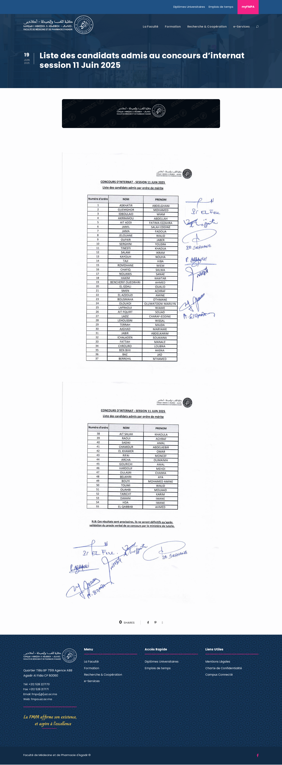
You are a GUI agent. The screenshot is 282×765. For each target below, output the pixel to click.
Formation (173, 26)
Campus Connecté (219, 675)
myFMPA (248, 7)
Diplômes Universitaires (189, 7)
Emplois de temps (221, 7)
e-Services (241, 26)
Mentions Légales (217, 662)
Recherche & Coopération (207, 26)
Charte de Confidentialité (223, 668)
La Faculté (150, 26)
